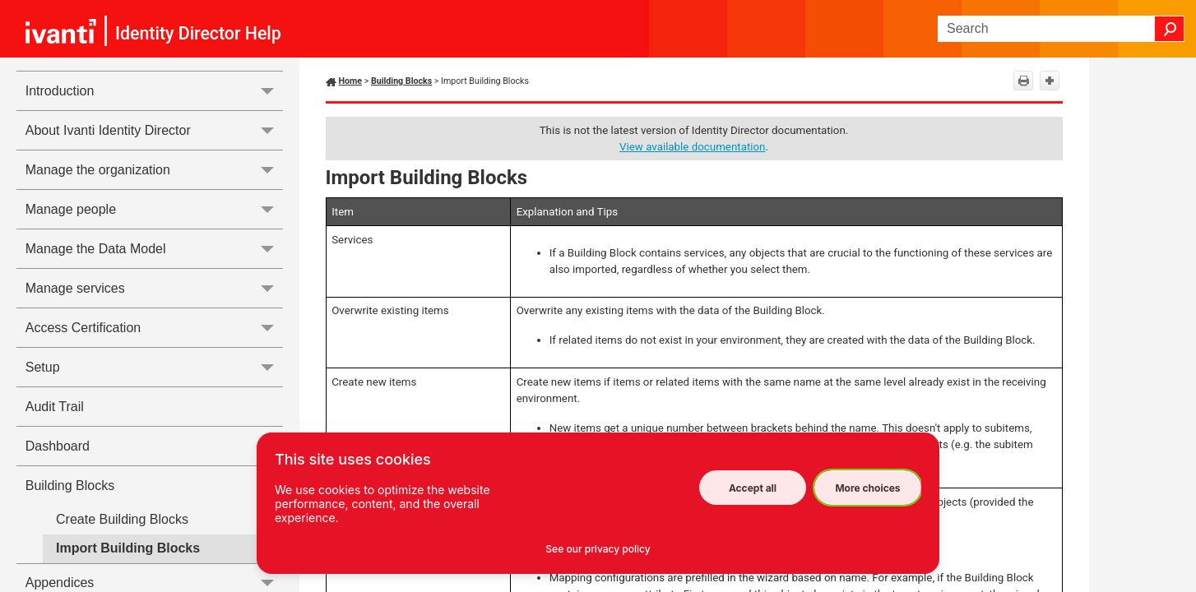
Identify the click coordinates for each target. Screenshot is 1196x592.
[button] (1169, 29)
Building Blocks (154, 485)
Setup (154, 367)
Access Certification (154, 327)
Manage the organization (154, 169)
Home (351, 81)
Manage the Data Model (154, 248)
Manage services (154, 288)
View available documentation (692, 147)
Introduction (154, 91)
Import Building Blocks (128, 548)
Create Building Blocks (122, 519)
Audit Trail (54, 407)
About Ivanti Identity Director (154, 130)
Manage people (154, 209)
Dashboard (57, 446)
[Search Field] (1061, 29)
